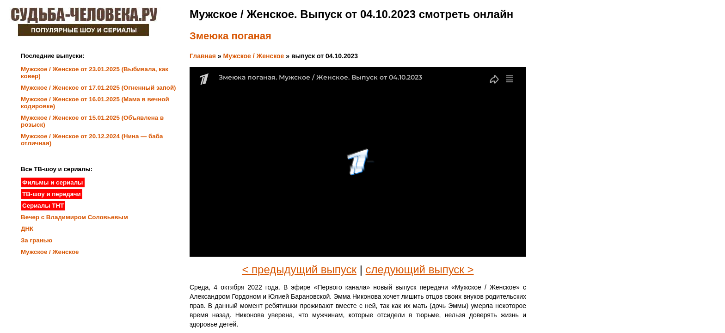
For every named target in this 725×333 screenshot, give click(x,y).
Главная (203, 56)
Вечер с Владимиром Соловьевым (74, 217)
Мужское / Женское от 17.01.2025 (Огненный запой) (98, 87)
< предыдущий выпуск (299, 269)
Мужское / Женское (253, 56)
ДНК (27, 228)
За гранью (36, 240)
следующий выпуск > (420, 269)
